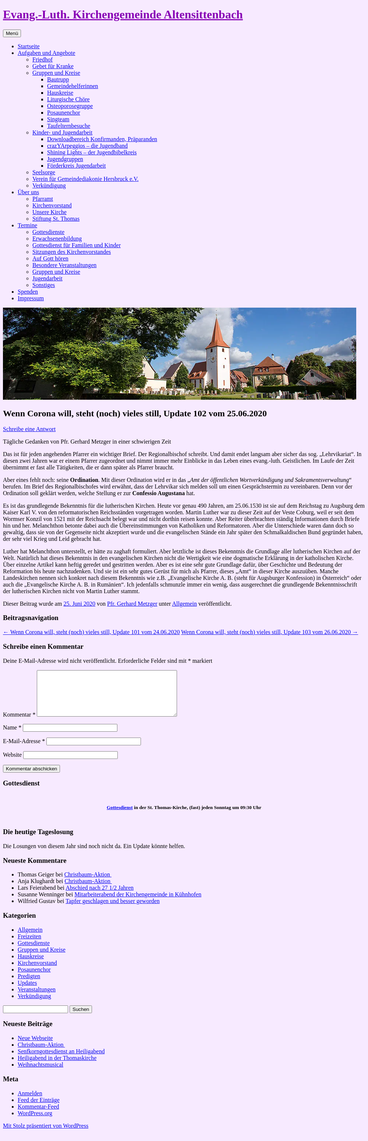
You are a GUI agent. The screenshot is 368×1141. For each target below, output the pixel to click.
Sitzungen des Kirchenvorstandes (71, 252)
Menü (12, 33)
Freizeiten (29, 945)
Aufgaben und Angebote (46, 53)
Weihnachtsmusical (40, 1073)
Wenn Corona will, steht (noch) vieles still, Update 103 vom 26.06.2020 (269, 632)
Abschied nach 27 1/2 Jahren (100, 896)
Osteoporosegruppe (70, 106)
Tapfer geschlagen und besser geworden (113, 910)
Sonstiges (43, 285)
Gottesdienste (48, 232)
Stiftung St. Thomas (55, 219)
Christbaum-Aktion (88, 883)
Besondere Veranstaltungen (64, 265)
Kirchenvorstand (52, 205)
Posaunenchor (63, 112)
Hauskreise (60, 93)
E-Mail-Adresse (24, 750)
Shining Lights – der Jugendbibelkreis (92, 152)
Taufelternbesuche (68, 126)
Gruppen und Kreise (56, 73)
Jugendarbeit (47, 278)
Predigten (29, 985)
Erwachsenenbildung (57, 238)
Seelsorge (43, 172)
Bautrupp (58, 79)
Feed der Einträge (39, 1109)
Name (12, 736)
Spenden (28, 291)
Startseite (29, 46)
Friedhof (42, 59)
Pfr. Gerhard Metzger (132, 604)
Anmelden (30, 1102)
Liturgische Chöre (68, 99)
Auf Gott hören (50, 258)
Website (12, 763)
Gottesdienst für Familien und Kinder (76, 245)
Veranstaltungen (37, 998)
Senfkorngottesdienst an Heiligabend (61, 1060)
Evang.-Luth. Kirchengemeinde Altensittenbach (123, 14)
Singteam (58, 119)
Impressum (31, 298)
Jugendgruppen (65, 159)
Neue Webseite (35, 1047)
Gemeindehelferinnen (72, 86)
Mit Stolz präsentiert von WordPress (45, 1134)
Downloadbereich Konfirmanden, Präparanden (102, 139)
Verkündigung (49, 185)
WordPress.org (35, 1122)
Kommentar (19, 723)
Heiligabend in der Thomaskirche (57, 1067)
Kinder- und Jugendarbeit (62, 132)
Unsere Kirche (49, 212)
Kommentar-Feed (38, 1115)
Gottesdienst (120, 816)
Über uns (28, 192)
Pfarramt (42, 199)
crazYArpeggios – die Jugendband (87, 146)
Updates (27, 991)
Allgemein (184, 604)
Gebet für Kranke (53, 66)
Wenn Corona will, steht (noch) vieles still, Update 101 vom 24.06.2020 (91, 632)
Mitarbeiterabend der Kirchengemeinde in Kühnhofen (137, 903)
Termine (27, 225)
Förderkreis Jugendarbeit (76, 165)
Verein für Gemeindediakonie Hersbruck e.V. (85, 179)
